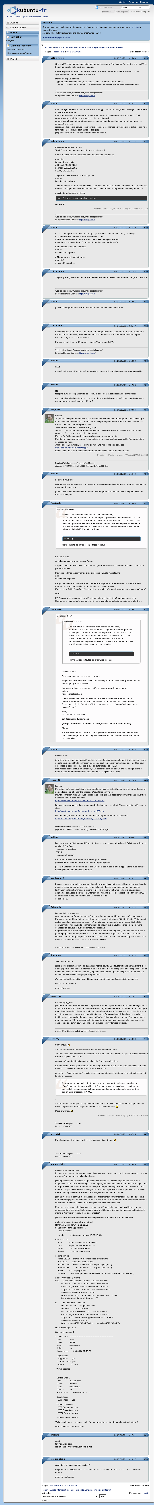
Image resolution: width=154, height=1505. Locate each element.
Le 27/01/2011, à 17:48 (125, 271)
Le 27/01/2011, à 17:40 (125, 228)
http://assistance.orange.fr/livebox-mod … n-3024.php (80, 801)
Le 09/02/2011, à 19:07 (125, 609)
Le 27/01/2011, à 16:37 (125, 103)
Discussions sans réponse (19, 53)
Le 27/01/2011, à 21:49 (125, 326)
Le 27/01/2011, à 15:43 (125, 58)
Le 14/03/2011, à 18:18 (125, 955)
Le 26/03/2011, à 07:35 (125, 1134)
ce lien (135, 27)
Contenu (123, 2)
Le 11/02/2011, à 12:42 (125, 749)
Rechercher (134, 2)
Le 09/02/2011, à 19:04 (125, 503)
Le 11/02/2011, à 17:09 (125, 780)
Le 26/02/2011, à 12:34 (125, 907)
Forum (57, 47)
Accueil (48, 47)
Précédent (57, 52)
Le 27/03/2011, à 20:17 (125, 1459)
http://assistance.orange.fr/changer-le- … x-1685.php (79, 811)
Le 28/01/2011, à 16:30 (125, 361)
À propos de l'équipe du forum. (57, 37)
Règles (10, 40)
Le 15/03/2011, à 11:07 (125, 997)
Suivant (76, 52)
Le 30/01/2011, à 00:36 (125, 410)
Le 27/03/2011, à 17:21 (125, 1435)
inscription (145, 11)
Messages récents (15, 49)
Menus (144, 2)
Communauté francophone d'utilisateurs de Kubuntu (27, 17)
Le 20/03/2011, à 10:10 (125, 1039)
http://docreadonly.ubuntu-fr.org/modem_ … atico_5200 (81, 818)
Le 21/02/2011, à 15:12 (125, 878)
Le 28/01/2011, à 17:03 (125, 385)
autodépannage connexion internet (105, 47)
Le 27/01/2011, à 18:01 (125, 302)
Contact (44, 1500)
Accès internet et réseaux (74, 47)
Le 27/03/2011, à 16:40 (125, 1164)
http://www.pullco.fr (87, 96)
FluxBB (145, 1493)
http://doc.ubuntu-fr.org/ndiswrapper (71, 448)
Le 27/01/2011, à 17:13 (125, 141)
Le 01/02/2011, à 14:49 (125, 474)
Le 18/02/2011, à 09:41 (125, 837)
